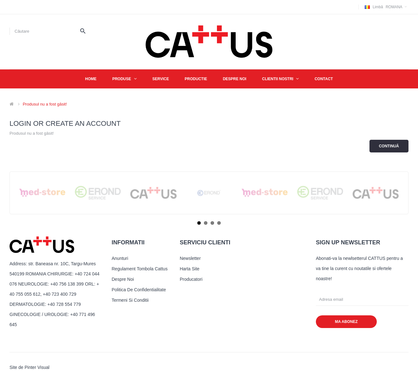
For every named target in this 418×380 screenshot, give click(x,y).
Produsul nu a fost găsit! (45, 104)
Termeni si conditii (130, 300)
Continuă (389, 146)
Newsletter (190, 258)
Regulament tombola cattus (139, 268)
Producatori (191, 279)
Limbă (378, 7)
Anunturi (120, 258)
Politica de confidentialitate (139, 289)
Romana (386, 7)
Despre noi (123, 279)
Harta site (189, 268)
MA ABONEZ (346, 321)
